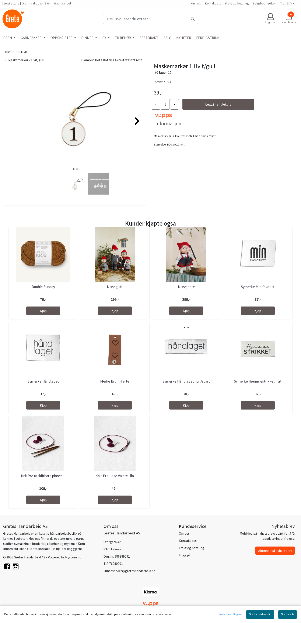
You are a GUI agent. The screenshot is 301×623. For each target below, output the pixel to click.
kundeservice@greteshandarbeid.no (129, 571)
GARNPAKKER (31, 37)
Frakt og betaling (237, 3)
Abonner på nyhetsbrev (275, 550)
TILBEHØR (123, 37)
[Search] (150, 19)
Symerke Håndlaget (43, 381)
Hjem (8, 51)
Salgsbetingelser (264, 3)
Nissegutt (115, 286)
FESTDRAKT (149, 37)
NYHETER (183, 37)
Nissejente (186, 286)
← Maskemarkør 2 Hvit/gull (24, 60)
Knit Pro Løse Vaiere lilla (114, 475)
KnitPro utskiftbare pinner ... (43, 475)
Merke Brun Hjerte (114, 381)
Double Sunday (43, 286)
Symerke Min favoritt (257, 286)
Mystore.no (73, 557)
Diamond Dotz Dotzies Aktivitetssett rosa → (113, 60)
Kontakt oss (213, 3)
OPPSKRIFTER (61, 37)
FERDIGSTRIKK (207, 37)
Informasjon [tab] (168, 123)
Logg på (184, 555)
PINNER (87, 37)
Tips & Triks (288, 3)
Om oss (196, 3)
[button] (73, 169)
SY (104, 37)
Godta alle (287, 614)
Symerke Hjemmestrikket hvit (257, 381)
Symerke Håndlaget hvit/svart (186, 381)
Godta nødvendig (260, 614)
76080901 (116, 563)
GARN (8, 37)
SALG (167, 37)
